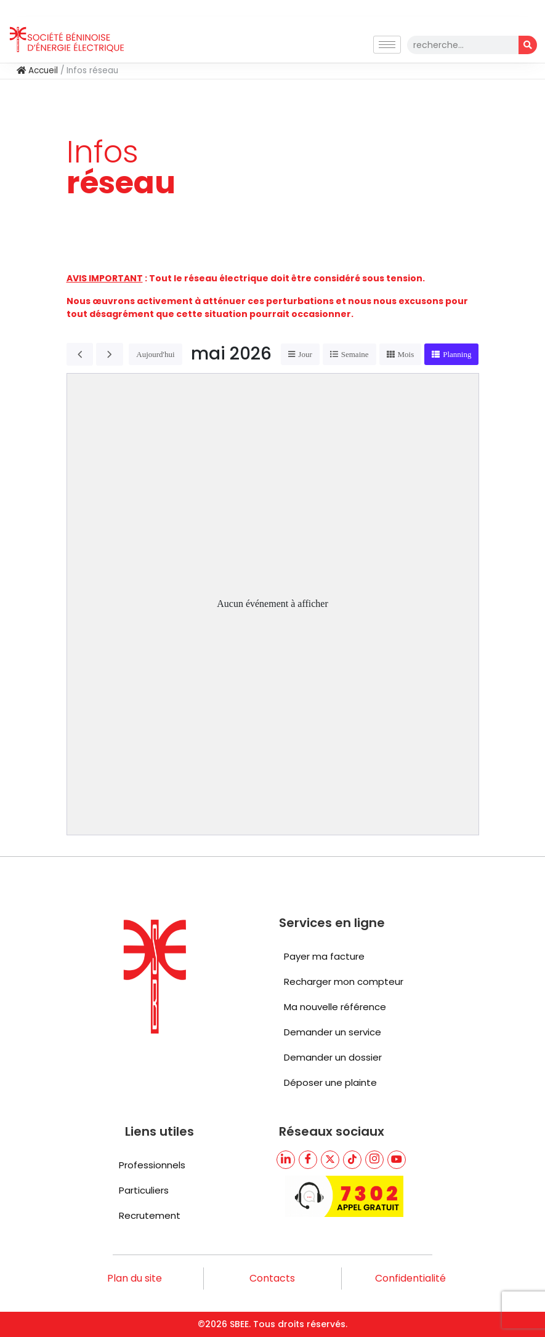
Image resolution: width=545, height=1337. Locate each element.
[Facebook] (308, 1159)
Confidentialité (410, 1278)
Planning (457, 354)
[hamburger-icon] (387, 45)
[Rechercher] (528, 45)
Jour (305, 354)
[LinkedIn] (286, 1159)
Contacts (272, 1278)
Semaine (355, 354)
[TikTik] (352, 1159)
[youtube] (396, 1159)
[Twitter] (330, 1159)
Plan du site (134, 1278)
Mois (406, 354)
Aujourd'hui (155, 354)
